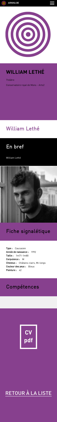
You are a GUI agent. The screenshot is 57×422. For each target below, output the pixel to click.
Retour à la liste (28, 393)
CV (28, 336)
